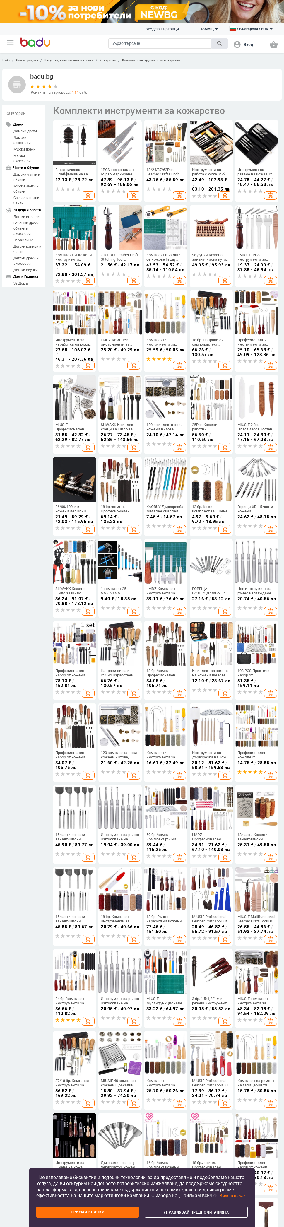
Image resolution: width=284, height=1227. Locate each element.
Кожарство (108, 60)
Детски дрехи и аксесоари (26, 261)
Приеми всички (88, 1212)
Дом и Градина (27, 60)
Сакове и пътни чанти (26, 200)
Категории (15, 113)
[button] (10, 42)
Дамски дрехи (25, 131)
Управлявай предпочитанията (196, 1212)
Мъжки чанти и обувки (26, 189)
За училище (23, 240)
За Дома (20, 283)
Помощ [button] (208, 29)
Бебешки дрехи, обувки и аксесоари (26, 228)
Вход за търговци (162, 29)
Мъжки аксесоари (22, 158)
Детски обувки (25, 270)
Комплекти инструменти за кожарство (151, 60)
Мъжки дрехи (24, 149)
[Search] (159, 43)
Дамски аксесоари (22, 140)
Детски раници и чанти (27, 249)
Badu (6, 60)
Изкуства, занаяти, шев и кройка (68, 60)
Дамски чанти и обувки (26, 177)
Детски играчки (26, 217)
